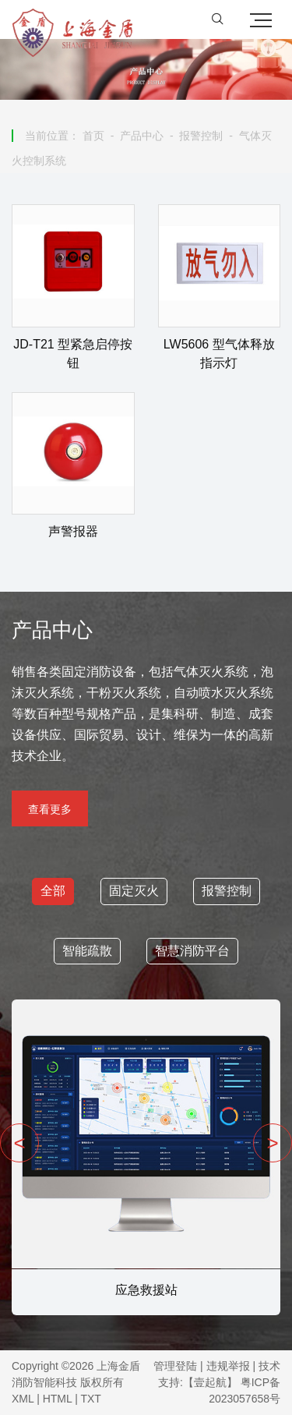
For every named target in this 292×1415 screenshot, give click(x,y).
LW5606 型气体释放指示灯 (219, 354)
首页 (93, 135)
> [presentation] (272, 1143)
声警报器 (73, 531)
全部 (52, 890)
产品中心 (142, 135)
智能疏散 (87, 950)
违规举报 (228, 1366)
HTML (57, 1398)
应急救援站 (146, 1289)
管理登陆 (175, 1366)
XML (22, 1398)
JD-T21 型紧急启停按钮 (72, 354)
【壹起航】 (210, 1382)
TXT (90, 1398)
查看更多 (50, 809)
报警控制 (201, 135)
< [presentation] (19, 1143)
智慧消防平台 (192, 950)
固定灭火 (134, 890)
